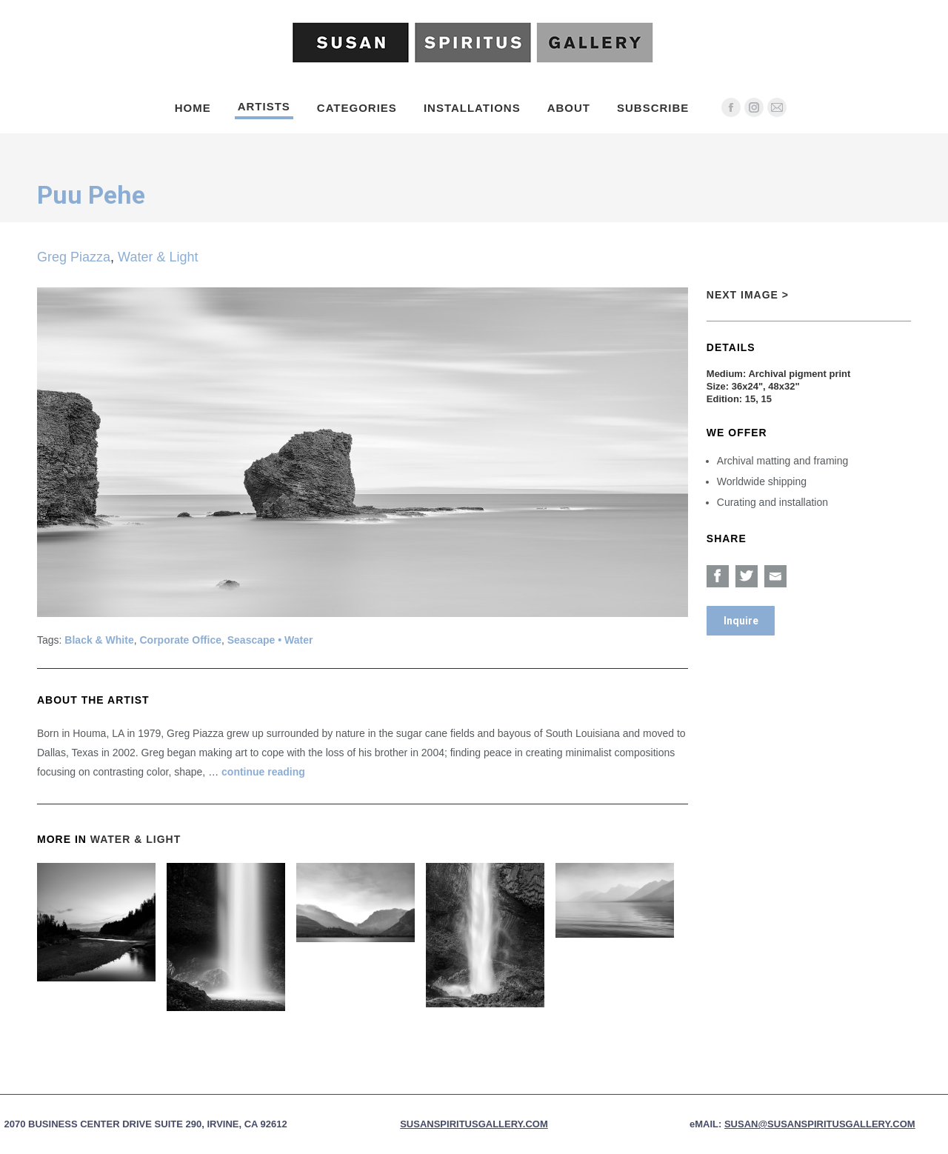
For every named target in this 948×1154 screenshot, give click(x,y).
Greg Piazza (73, 257)
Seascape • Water (270, 640)
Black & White (98, 640)
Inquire (741, 621)
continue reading (263, 772)
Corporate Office (180, 640)
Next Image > (748, 295)
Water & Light (158, 257)
